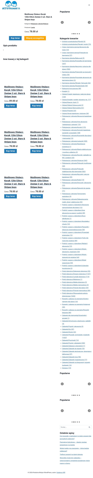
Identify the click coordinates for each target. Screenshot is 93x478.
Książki (65, 91)
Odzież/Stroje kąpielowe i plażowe (75, 113)
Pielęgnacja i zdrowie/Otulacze (74, 160)
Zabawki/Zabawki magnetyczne (74, 360)
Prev (62, 22)
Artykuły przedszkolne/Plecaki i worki (76, 44)
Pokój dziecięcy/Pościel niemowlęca (76, 290)
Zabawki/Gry (68, 329)
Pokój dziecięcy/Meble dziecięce (74, 282)
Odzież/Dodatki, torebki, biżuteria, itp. (76, 100)
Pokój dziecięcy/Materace (72, 279)
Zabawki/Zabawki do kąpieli (73, 349)
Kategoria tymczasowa (71, 88)
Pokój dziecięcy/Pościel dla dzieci (75, 288)
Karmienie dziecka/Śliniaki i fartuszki (76, 83)
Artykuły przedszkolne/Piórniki (73, 41)
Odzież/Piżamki (69, 111)
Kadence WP (61, 472)
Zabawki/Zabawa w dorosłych (73, 346)
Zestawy (66, 368)
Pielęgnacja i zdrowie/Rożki (73, 180)
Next (89, 22)
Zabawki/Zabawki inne (71, 357)
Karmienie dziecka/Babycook (73, 58)
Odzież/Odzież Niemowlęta (73, 108)
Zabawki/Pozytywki (70, 340)
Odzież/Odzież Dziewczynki (72, 105)
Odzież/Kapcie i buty (70, 102)
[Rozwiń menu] (89, 5)
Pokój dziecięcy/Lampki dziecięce (75, 277)
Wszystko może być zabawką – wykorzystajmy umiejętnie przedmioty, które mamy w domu (75, 460)
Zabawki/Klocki (69, 332)
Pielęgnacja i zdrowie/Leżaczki (74, 141)
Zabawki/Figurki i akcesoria (72, 326)
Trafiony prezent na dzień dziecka (71, 454)
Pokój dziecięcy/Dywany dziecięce (76, 274)
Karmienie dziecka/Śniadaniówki (75, 86)
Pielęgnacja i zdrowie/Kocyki (74, 127)
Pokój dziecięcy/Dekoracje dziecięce (76, 271)
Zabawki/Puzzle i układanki (73, 343)
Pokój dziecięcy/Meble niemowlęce (75, 285)
